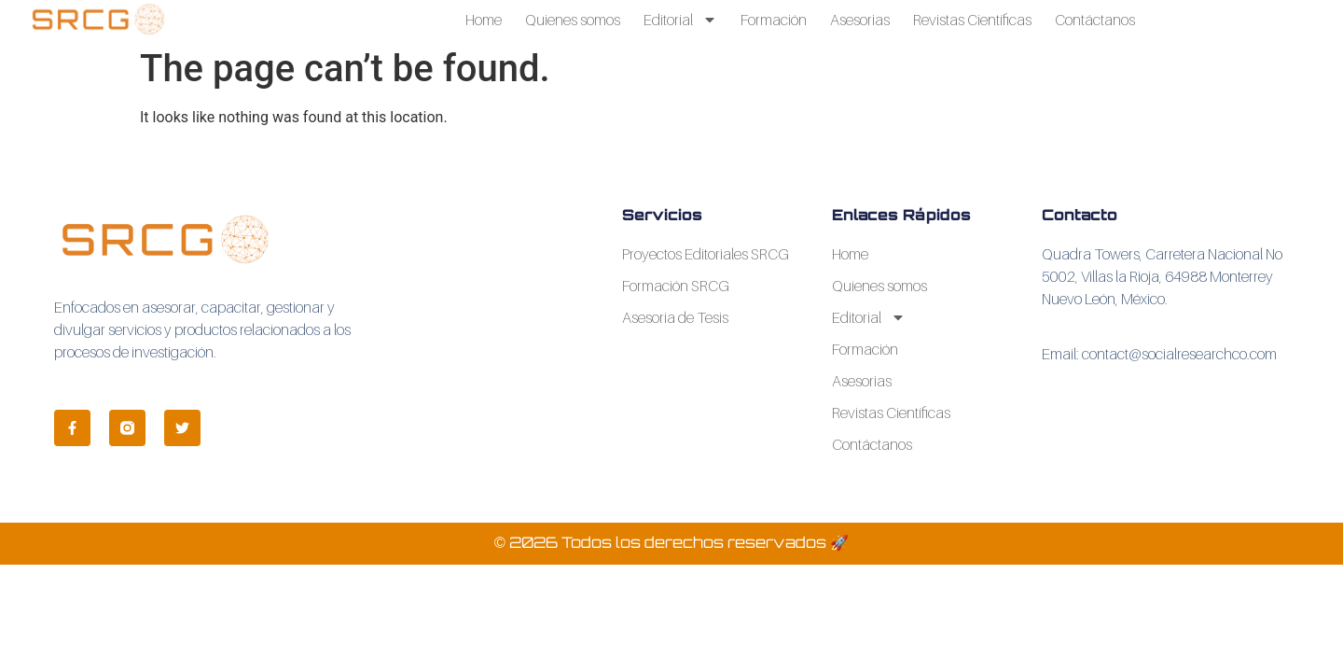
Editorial (680, 20)
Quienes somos (572, 19)
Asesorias (860, 19)
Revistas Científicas (972, 19)
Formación (774, 19)
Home (483, 19)
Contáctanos (1095, 19)
